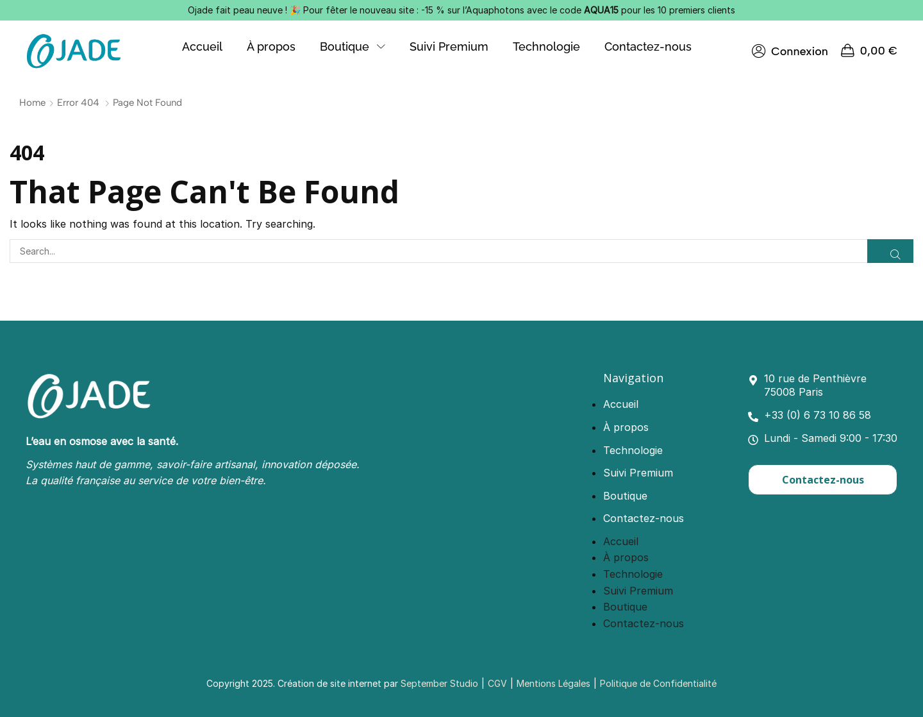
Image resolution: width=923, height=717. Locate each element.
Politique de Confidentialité (658, 683)
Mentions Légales (553, 683)
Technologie (633, 450)
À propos (626, 427)
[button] (790, 51)
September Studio (439, 683)
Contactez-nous (643, 518)
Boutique (625, 495)
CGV (497, 683)
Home (32, 102)
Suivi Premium (638, 472)
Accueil (620, 404)
